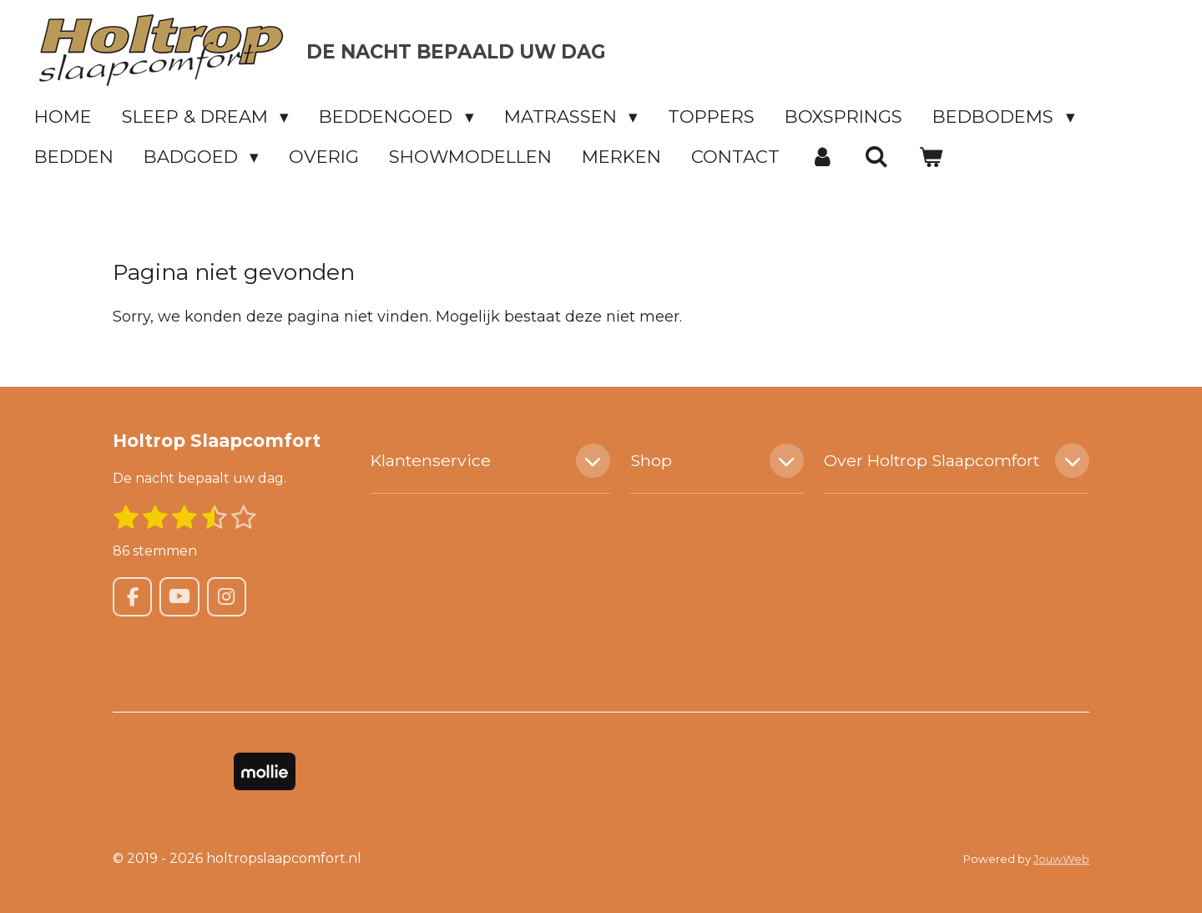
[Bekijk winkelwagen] (931, 156)
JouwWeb (1061, 858)
